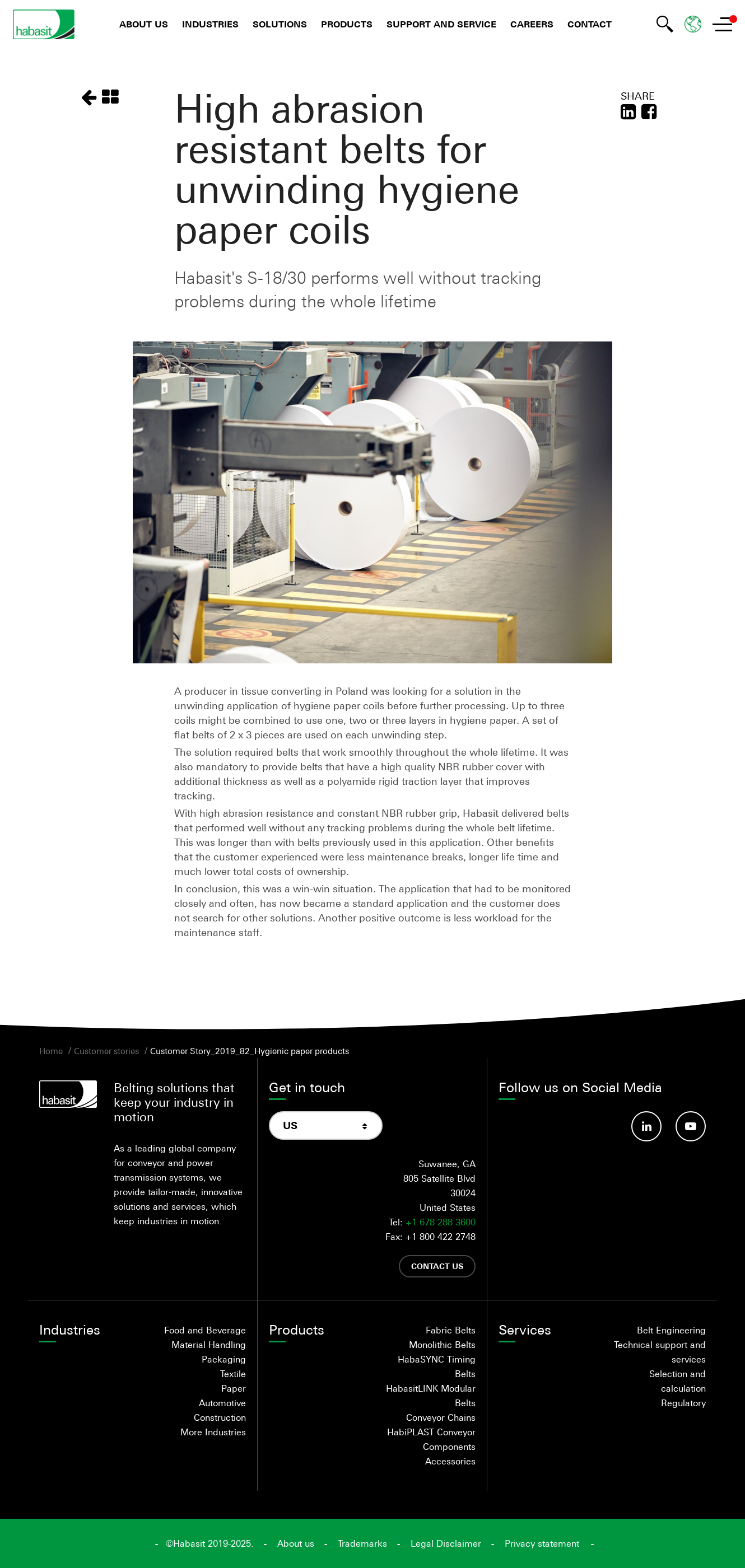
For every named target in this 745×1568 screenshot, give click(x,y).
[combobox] (326, 1125)
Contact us (437, 1266)
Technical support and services (660, 1352)
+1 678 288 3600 (441, 1222)
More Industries (213, 1432)
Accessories (450, 1461)
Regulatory (683, 1402)
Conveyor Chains (441, 1417)
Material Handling (208, 1344)
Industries (210, 24)
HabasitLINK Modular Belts (431, 1395)
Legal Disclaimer (446, 1543)
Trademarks (362, 1543)
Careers (531, 24)
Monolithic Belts (442, 1344)
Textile (233, 1373)
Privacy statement (542, 1543)
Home (51, 1051)
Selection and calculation (677, 1381)
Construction (220, 1417)
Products (346, 24)
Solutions (280, 24)
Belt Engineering (671, 1330)
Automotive (222, 1402)
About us (143, 24)
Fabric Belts (451, 1330)
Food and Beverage (205, 1330)
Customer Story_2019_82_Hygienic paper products (249, 1051)
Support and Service (441, 24)
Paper (233, 1388)
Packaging (224, 1359)
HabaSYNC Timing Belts (437, 1366)
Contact (589, 24)
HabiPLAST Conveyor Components (431, 1439)
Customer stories (106, 1051)
